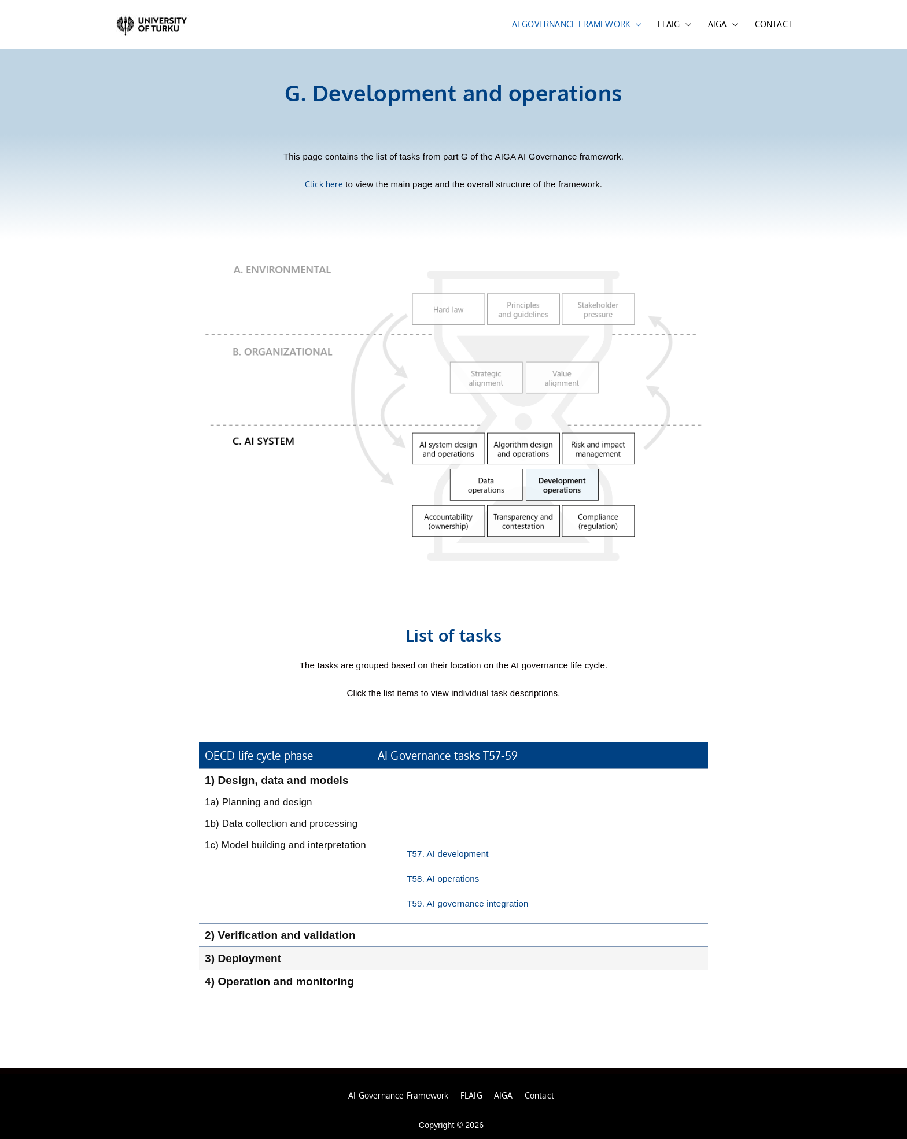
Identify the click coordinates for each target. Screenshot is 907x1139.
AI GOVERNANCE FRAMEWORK (571, 24)
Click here (324, 184)
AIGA (717, 24)
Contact (539, 1095)
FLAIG (669, 24)
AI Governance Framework (398, 1095)
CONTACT (773, 24)
